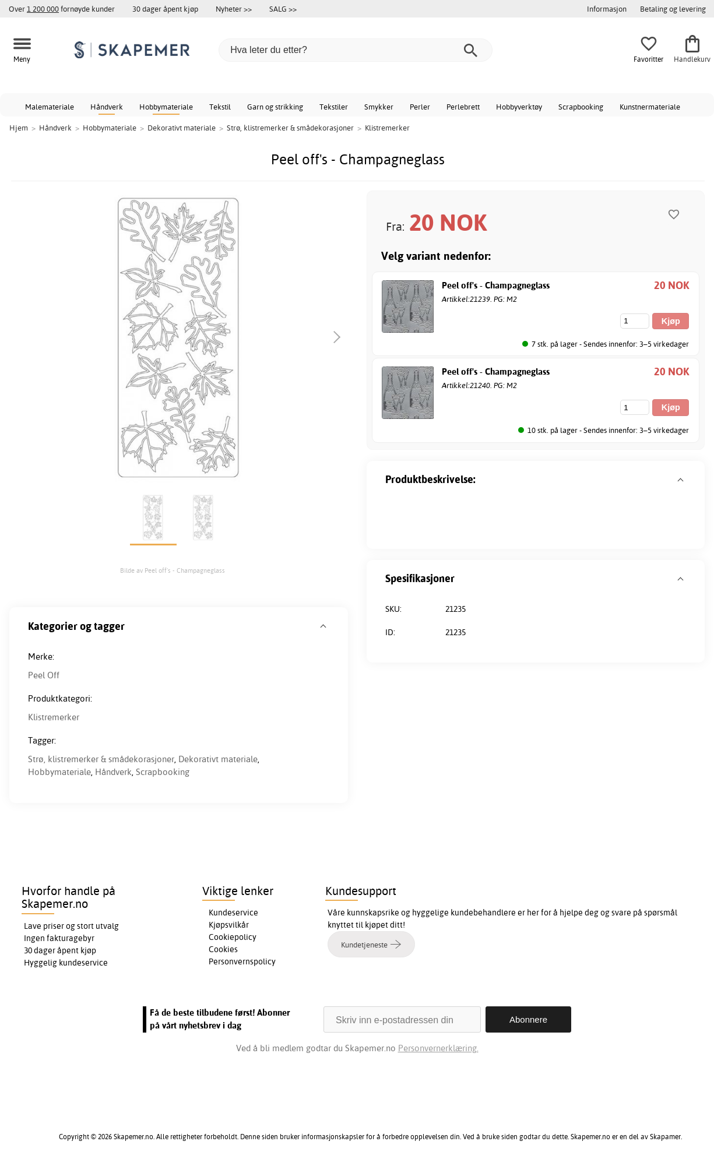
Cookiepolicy (232, 937)
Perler (420, 106)
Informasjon (607, 8)
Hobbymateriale (166, 106)
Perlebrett (463, 106)
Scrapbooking (580, 106)
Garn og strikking (275, 106)
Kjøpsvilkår (229, 925)
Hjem (18, 127)
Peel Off (43, 675)
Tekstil (220, 106)
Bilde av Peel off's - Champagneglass (172, 570)
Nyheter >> (234, 8)
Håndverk (106, 106)
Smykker (378, 106)
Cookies (223, 949)
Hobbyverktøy (519, 106)
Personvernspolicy (242, 961)
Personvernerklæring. (438, 1048)
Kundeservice (233, 912)
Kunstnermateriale (650, 106)
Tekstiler (333, 106)
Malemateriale (49, 106)
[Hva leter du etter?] (356, 50)
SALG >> (283, 8)
